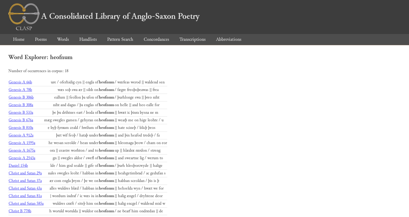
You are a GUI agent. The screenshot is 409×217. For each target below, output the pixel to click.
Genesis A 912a (21, 135)
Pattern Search (120, 39)
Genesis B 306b (21, 97)
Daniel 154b (18, 166)
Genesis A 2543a (22, 158)
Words (63, 39)
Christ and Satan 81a (25, 196)
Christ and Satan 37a (25, 181)
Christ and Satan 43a (25, 188)
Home (19, 39)
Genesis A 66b (20, 82)
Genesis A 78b (20, 90)
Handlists (88, 39)
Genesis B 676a (21, 120)
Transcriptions (192, 39)
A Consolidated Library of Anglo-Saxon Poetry (104, 16)
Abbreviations (228, 39)
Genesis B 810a (21, 128)
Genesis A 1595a (22, 143)
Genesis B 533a (21, 113)
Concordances (156, 39)
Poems (41, 39)
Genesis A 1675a (22, 150)
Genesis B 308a (21, 105)
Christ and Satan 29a (25, 173)
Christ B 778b (20, 211)
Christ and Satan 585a (26, 204)
